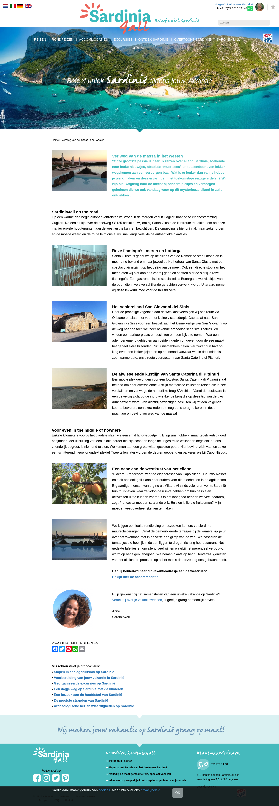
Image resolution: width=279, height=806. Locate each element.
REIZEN (40, 39)
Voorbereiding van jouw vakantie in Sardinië (89, 678)
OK (177, 793)
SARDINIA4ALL (228, 39)
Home (55, 139)
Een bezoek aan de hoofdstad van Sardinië (88, 695)
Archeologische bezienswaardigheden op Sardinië (94, 706)
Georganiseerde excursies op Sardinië (84, 683)
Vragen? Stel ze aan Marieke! (234, 4)
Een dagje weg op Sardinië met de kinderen (88, 689)
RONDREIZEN (63, 39)
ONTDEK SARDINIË (153, 39)
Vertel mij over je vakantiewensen (137, 600)
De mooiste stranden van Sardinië (81, 700)
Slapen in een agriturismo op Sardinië (84, 672)
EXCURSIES (123, 39)
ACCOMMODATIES (93, 39)
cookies (104, 790)
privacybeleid (150, 790)
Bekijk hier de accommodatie (135, 577)
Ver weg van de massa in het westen (83, 139)
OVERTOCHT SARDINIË (192, 39)
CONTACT (139, 48)
